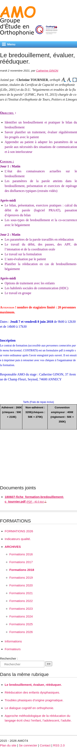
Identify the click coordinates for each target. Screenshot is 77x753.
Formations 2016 (21, 554)
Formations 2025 (21, 624)
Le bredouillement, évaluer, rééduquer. (33, 684)
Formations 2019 (21, 577)
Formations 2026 (21, 632)
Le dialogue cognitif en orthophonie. (29, 708)
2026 (19, 531)
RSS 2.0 (59, 745)
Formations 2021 (21, 593)
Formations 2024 (21, 616)
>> (49, 664)
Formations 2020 (21, 585)
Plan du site (8, 745)
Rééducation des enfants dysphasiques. (32, 692)
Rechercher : (9, 658)
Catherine (47, 70)
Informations (13, 641)
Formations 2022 (21, 601)
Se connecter (28, 745)
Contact (45, 745)
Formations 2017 (21, 562)
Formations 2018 (21, 569)
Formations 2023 (21, 608)
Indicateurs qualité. (18, 539)
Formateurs (13, 649)
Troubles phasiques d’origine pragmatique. (34, 700)
